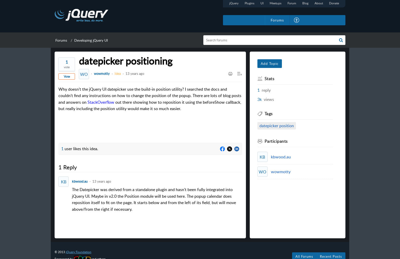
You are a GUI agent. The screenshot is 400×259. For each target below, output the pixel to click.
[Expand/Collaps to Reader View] (239, 74)
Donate (334, 3)
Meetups (275, 3)
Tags (269, 113)
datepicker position (276, 125)
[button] (341, 40)
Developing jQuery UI (91, 40)
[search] (274, 40)
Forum (292, 3)
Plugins (249, 3)
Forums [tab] (277, 20)
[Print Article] (230, 74)
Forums (61, 40)
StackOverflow (101, 102)
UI (262, 3)
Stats (269, 78)
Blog (305, 3)
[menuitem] (297, 20)
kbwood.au (80, 181)
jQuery (234, 3)
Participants (276, 141)
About (319, 3)
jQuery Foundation (78, 252)
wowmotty (102, 73)
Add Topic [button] (270, 63)
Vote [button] (67, 76)
